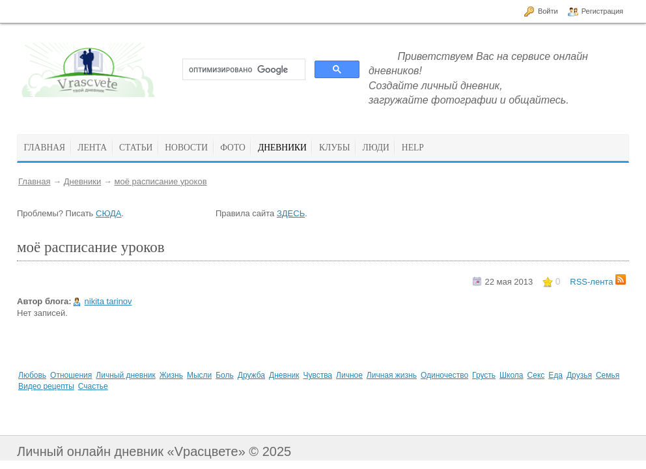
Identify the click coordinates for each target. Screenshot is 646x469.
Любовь (32, 375)
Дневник (284, 375)
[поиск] (242, 70)
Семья (607, 375)
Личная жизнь (392, 375)
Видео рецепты (46, 386)
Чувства (317, 375)
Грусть (484, 375)
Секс (536, 375)
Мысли (199, 375)
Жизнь (171, 375)
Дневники (83, 181)
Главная (34, 181)
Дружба (251, 375)
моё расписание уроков (160, 181)
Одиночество (444, 375)
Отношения (71, 375)
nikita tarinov (108, 301)
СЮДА (108, 213)
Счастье (93, 386)
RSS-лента (598, 282)
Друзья (579, 375)
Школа (511, 375)
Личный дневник (125, 375)
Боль (225, 375)
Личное (349, 375)
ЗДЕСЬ (291, 213)
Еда (555, 375)
